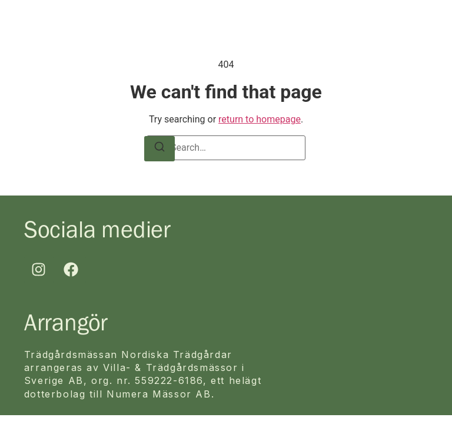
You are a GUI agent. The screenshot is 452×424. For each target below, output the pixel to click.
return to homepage (259, 119)
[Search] (159, 148)
